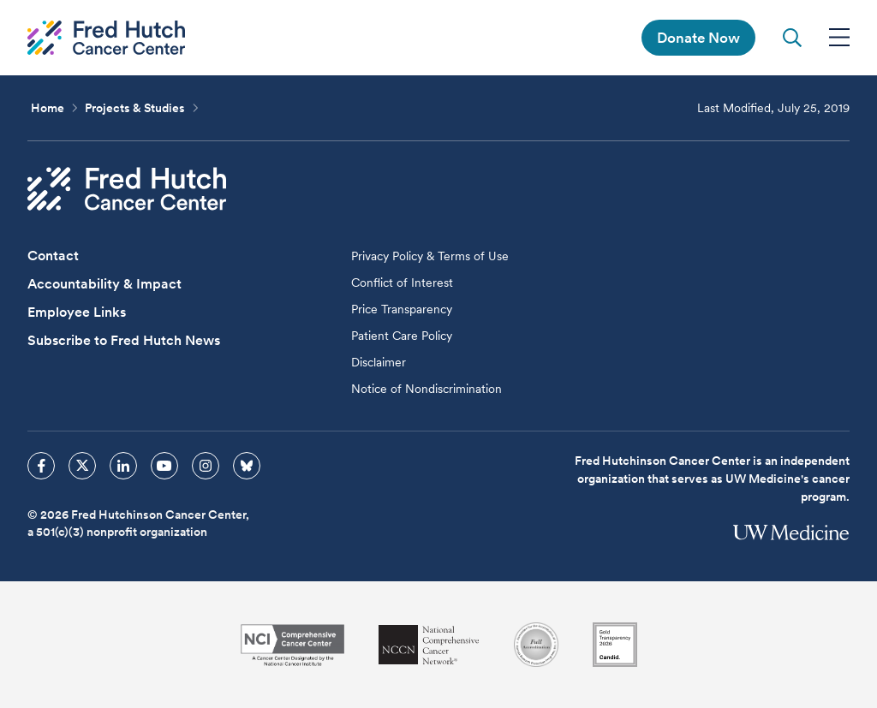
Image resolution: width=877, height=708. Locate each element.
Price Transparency (401, 309)
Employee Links (76, 312)
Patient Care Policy (401, 335)
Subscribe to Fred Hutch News (123, 340)
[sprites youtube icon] (164, 465)
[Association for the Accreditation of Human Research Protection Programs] (536, 644)
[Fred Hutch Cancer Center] (126, 189)
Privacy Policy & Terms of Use (430, 256)
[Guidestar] (615, 644)
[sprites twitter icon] (82, 465)
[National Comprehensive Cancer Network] (429, 645)
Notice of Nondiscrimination (426, 389)
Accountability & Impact (104, 284)
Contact (53, 255)
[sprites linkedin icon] (123, 465)
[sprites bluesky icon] (246, 465)
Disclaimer (378, 362)
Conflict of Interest (402, 282)
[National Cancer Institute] (292, 645)
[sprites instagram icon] (205, 465)
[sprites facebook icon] (41, 465)
